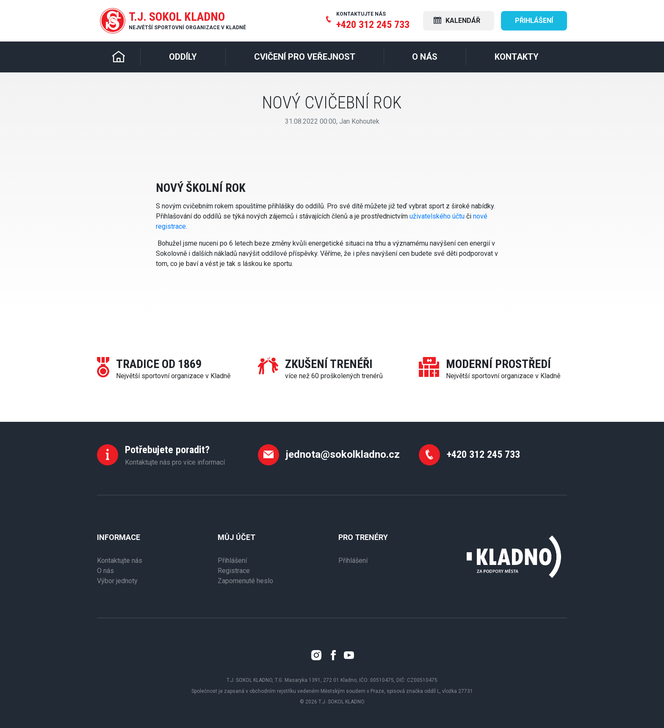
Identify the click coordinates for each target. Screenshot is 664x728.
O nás (105, 571)
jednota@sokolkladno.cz (343, 454)
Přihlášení (534, 21)
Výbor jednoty (117, 581)
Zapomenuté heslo (245, 581)
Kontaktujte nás (119, 560)
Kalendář (457, 21)
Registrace (234, 571)
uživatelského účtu (437, 216)
